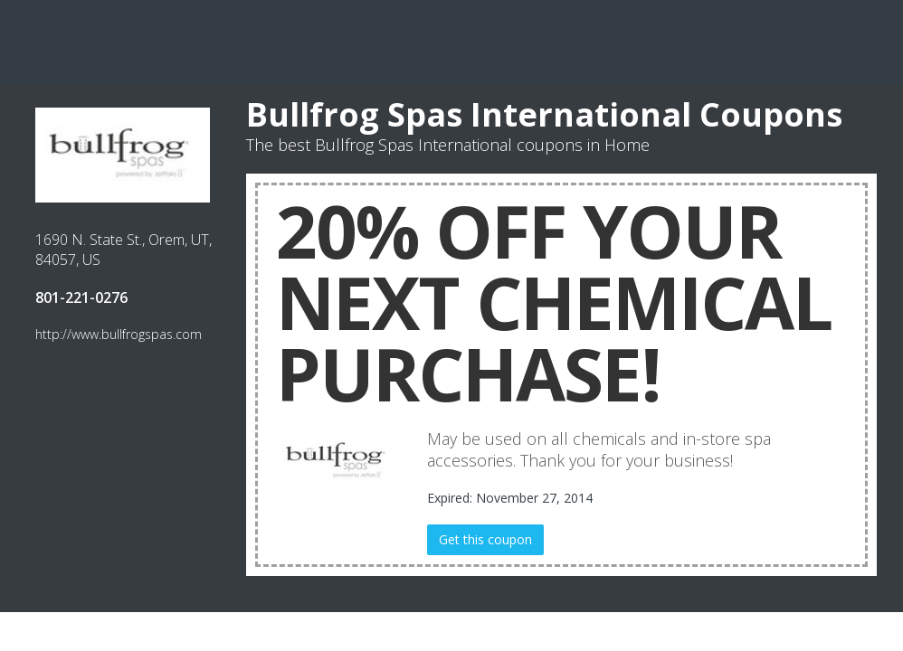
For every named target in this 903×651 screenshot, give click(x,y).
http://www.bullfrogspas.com (118, 334)
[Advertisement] (451, 40)
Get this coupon (485, 539)
